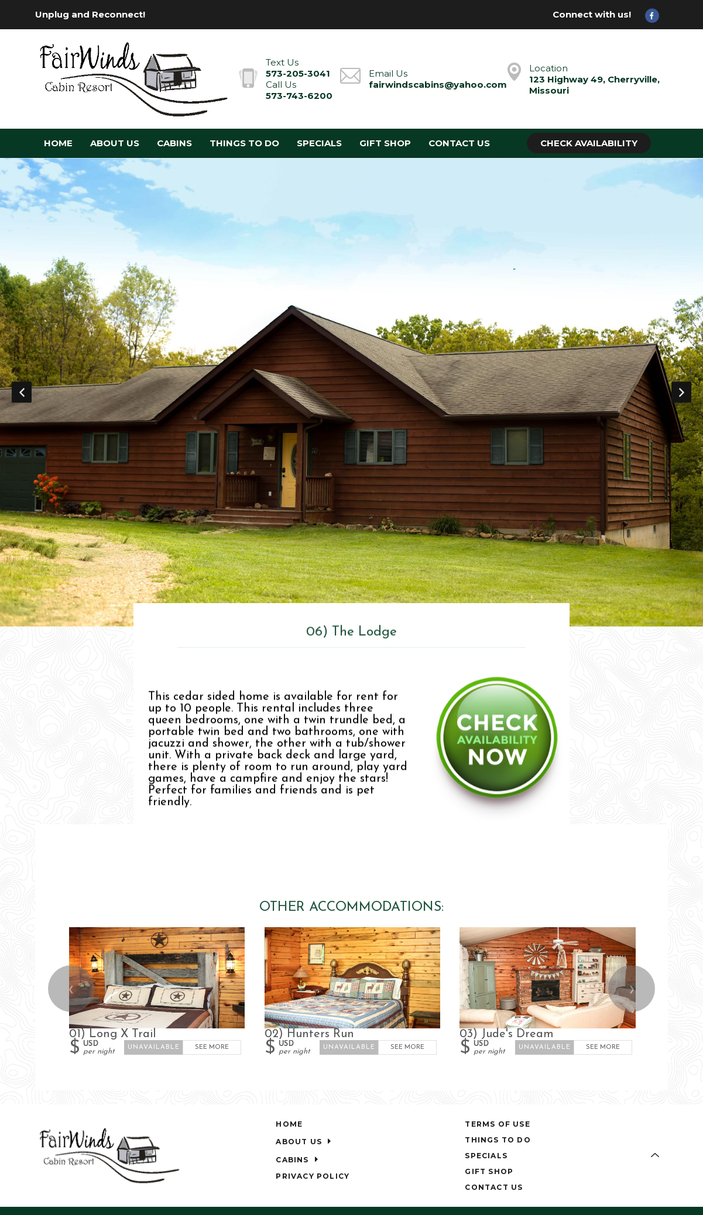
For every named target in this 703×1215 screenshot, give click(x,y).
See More (212, 979)
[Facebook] (656, 15)
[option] (351, 357)
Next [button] (681, 357)
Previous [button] (22, 357)
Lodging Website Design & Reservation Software (571, 1158)
